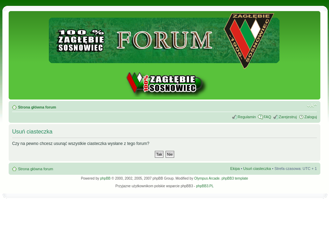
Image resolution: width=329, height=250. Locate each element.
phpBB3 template (235, 178)
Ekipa (235, 168)
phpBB (105, 178)
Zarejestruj (288, 117)
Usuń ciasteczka (257, 168)
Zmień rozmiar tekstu (312, 106)
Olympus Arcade (207, 178)
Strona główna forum (37, 107)
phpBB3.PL (205, 186)
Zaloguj (310, 117)
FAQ (267, 117)
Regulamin (247, 117)
